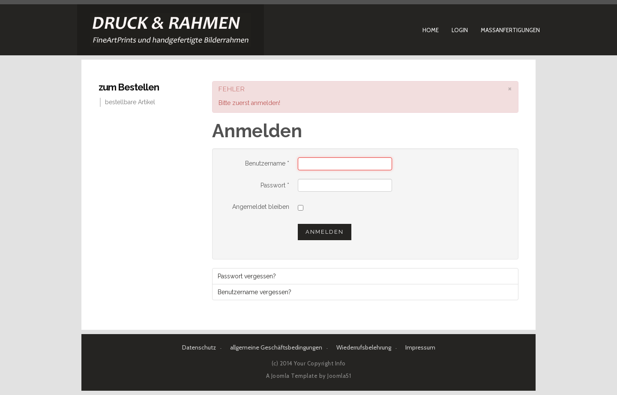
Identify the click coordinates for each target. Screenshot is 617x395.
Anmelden (325, 232)
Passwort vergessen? (247, 276)
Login (460, 30)
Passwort (275, 185)
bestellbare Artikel (130, 102)
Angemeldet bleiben (260, 206)
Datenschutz (199, 347)
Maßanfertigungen (510, 30)
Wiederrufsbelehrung (363, 347)
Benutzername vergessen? (254, 292)
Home (430, 30)
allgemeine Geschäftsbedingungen (276, 347)
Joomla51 (339, 375)
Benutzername (267, 163)
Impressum (420, 347)
